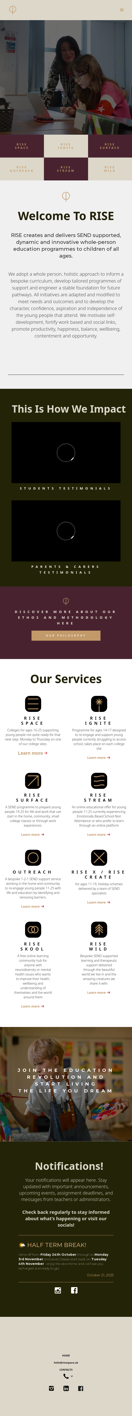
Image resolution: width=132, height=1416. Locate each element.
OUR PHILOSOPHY (66, 635)
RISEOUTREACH (22, 169)
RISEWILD (110, 169)
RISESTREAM (66, 169)
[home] (12, 10)
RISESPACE (22, 146)
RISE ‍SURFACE (110, 146)
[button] (121, 10)
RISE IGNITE (66, 146)
